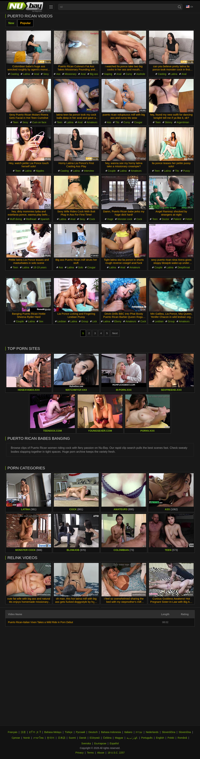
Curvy (129, 74)
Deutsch (93, 732)
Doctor (165, 219)
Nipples (40, 170)
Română (182, 737)
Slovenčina (185, 732)
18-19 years (39, 267)
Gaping (108, 74)
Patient (177, 219)
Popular (25, 23)
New (11, 23)
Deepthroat (184, 267)
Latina (26, 74)
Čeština (107, 737)
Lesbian (61, 321)
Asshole (140, 74)
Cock (92, 219)
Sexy (46, 74)
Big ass (94, 74)
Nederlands (152, 732)
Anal (36, 74)
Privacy (79, 752)
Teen (15, 122)
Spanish (44, 219)
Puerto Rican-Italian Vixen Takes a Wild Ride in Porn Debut (40, 622)
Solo (80, 267)
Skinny (168, 122)
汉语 (23, 732)
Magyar (119, 737)
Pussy (186, 170)
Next (115, 333)
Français (12, 732)
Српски (16, 737)
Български (100, 743)
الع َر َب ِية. (132, 737)
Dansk (82, 737)
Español (114, 743)
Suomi (72, 737)
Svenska (86, 743)
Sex (41, 321)
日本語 (61, 737)
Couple (112, 170)
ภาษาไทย (38, 737)
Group (84, 321)
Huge (110, 219)
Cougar (138, 122)
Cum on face (39, 122)
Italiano (128, 732)
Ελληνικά (95, 737)
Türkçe (68, 732)
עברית (139, 732)
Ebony (117, 321)
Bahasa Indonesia (111, 732)
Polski (171, 737)
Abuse (100, 752)
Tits (117, 122)
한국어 (50, 737)
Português (147, 737)
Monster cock (124, 219)
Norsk (26, 737)
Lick (94, 321)
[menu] (51, 7)
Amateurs (92, 122)
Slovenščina (168, 732)
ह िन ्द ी (35, 732)
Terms (90, 752)
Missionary (71, 74)
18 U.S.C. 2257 (116, 752)
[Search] (179, 7)
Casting (14, 74)
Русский (80, 732)
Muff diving (16, 219)
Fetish (188, 219)
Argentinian (183, 122)
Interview (89, 170)
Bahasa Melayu (52, 732)
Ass (58, 74)
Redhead (31, 219)
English (160, 737)
